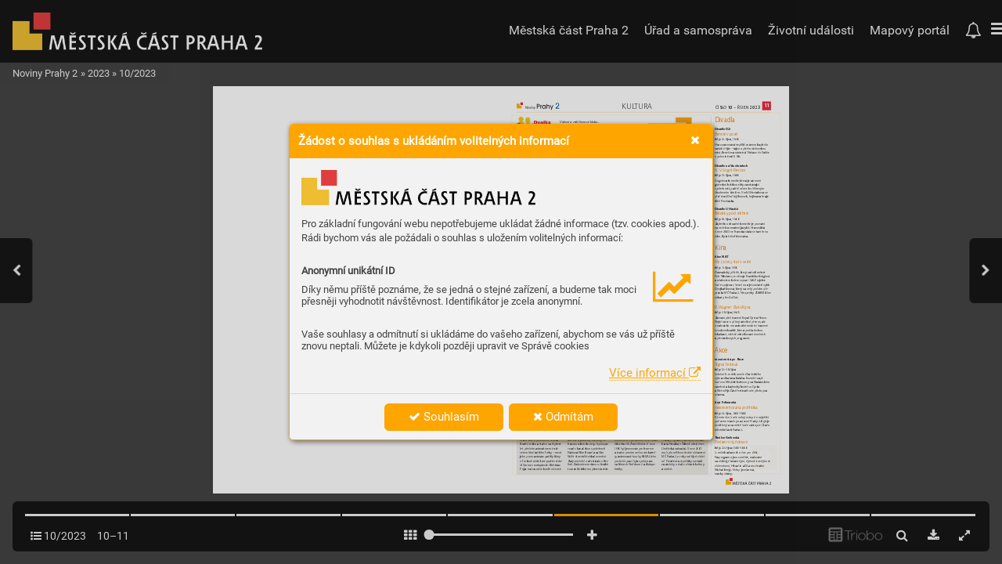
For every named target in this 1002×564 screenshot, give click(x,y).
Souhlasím (444, 417)
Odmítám (563, 417)
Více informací (655, 373)
